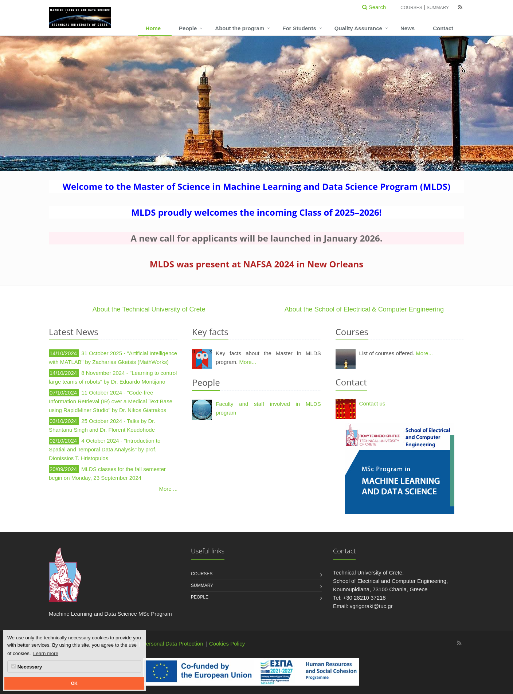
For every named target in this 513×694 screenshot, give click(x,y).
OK (74, 683)
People (188, 28)
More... (247, 362)
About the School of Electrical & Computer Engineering (364, 309)
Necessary (26, 667)
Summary (438, 7)
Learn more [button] (45, 653)
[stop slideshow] (269, 162)
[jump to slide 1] (246, 162)
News (407, 28)
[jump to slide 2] (254, 162)
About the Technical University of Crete (149, 309)
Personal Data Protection (172, 643)
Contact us (372, 403)
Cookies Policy (227, 643)
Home (153, 28)
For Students (299, 28)
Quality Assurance (358, 28)
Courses (411, 7)
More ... (168, 489)
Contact (443, 28)
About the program (239, 28)
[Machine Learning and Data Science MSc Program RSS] (459, 643)
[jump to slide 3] (262, 162)
